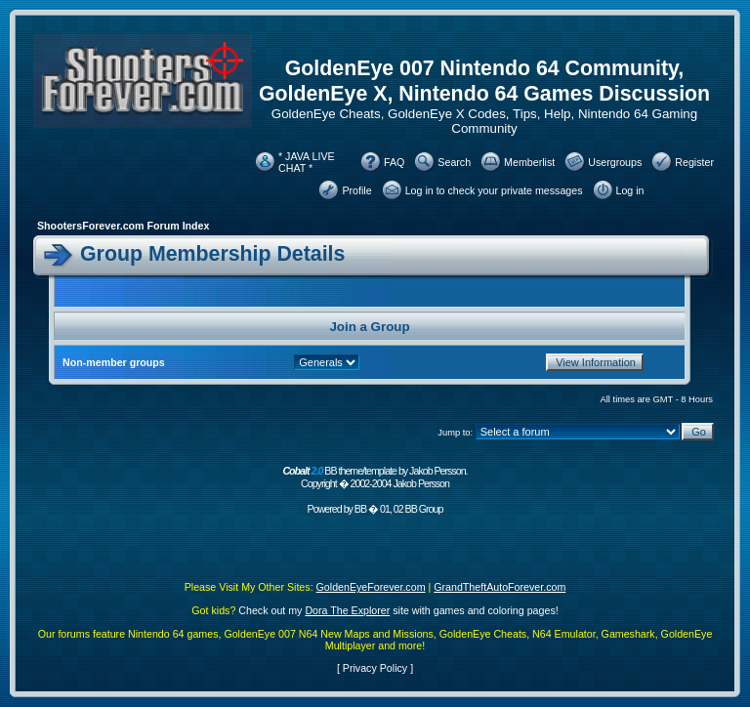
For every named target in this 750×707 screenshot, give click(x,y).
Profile (356, 190)
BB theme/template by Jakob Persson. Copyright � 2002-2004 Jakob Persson (374, 477)
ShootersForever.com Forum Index (123, 225)
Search (454, 162)
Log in (630, 190)
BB (360, 509)
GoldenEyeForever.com (371, 587)
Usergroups (615, 162)
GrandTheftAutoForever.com (499, 587)
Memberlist (529, 162)
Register (694, 162)
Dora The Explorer (347, 610)
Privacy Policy (375, 668)
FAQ (394, 162)
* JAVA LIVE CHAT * (306, 162)
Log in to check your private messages (494, 190)
